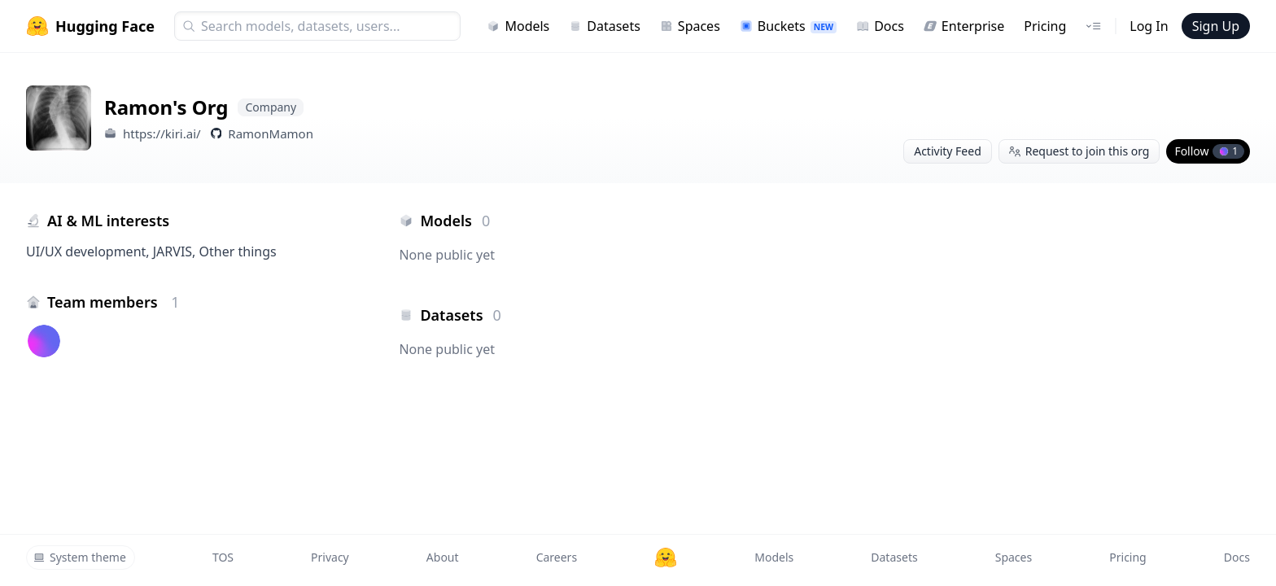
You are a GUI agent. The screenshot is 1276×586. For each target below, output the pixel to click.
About (442, 557)
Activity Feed (947, 151)
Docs (880, 26)
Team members (113, 302)
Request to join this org (1079, 151)
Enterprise (964, 26)
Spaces (690, 26)
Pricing (1045, 26)
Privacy (330, 557)
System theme (79, 557)
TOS (223, 557)
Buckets (788, 26)
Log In (1149, 26)
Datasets (604, 26)
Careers (556, 557)
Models (518, 26)
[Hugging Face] (665, 557)
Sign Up (1215, 26)
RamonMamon (270, 133)
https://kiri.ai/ (162, 133)
